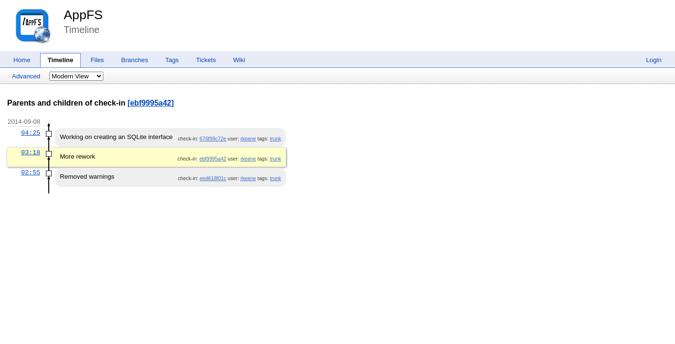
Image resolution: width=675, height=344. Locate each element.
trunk (276, 138)
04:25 (30, 133)
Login (654, 60)
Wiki (239, 60)
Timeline (61, 60)
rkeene (248, 138)
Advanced (26, 76)
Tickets (206, 60)
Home (22, 60)
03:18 (30, 152)
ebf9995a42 (212, 158)
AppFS (83, 15)
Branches (134, 60)
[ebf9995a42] (151, 103)
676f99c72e (213, 138)
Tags (172, 60)
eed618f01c (213, 178)
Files (97, 60)
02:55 (30, 172)
